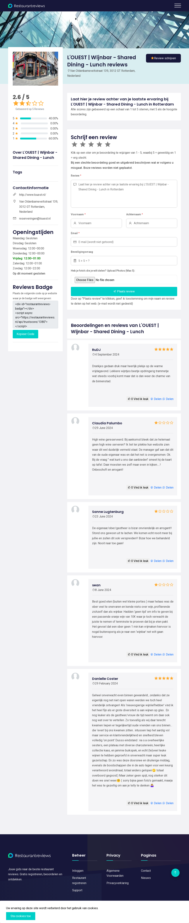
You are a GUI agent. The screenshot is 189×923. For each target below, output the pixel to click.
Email (75, 233)
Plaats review (124, 291)
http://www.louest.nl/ (32, 194)
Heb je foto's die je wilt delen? (88, 270)
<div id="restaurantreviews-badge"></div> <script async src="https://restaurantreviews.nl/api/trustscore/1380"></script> (35, 314)
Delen (155, 399)
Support (77, 890)
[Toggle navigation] (177, 5)
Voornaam (78, 214)
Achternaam (134, 214)
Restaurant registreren (79, 880)
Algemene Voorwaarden (114, 873)
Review (76, 176)
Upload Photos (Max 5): (121, 270)
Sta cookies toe (21, 916)
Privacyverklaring (117, 883)
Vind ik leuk (138, 398)
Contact (146, 870)
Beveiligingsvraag (82, 251)
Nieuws (146, 878)
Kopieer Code (25, 334)
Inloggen (77, 870)
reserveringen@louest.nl (35, 218)
